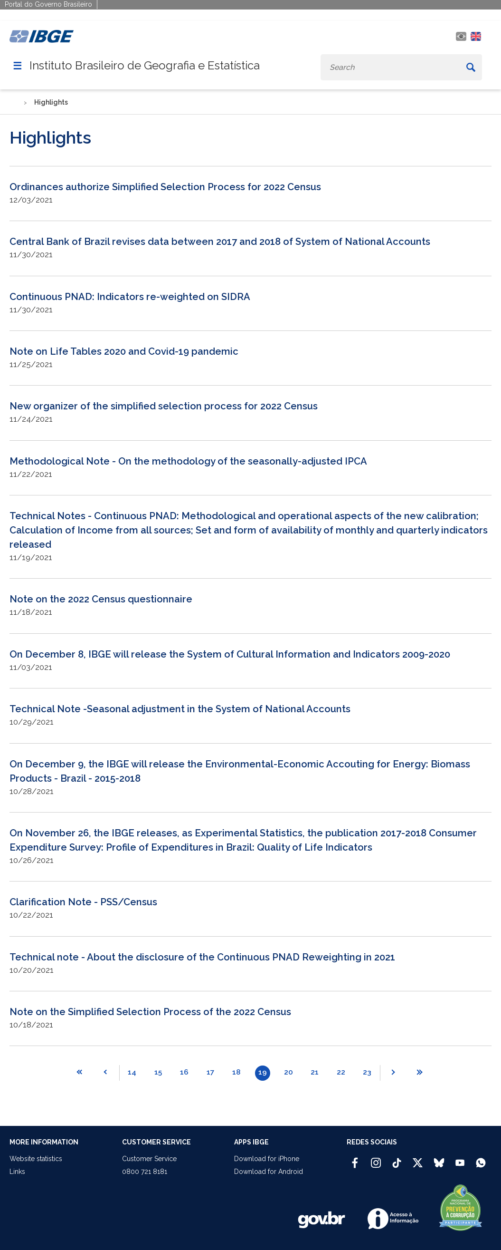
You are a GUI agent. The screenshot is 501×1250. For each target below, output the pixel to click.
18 (236, 1072)
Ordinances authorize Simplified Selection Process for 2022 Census (165, 187)
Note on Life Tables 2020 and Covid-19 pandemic (123, 351)
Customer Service (149, 1159)
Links (17, 1171)
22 (341, 1072)
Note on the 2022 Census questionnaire (100, 599)
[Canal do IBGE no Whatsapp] (481, 1159)
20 (288, 1072)
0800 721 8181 (144, 1171)
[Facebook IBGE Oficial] (355, 1159)
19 (262, 1072)
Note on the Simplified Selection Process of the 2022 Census (150, 1011)
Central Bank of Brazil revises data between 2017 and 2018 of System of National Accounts (219, 241)
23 (367, 1072)
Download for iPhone (266, 1159)
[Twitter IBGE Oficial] (418, 1162)
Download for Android (268, 1171)
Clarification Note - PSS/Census (83, 902)
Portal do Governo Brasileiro (48, 4)
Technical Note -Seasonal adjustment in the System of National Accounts (179, 709)
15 (158, 1072)
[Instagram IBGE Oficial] (376, 1159)
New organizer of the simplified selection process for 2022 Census (163, 406)
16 (184, 1072)
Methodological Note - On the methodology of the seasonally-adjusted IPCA (188, 461)
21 (315, 1072)
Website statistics (35, 1159)
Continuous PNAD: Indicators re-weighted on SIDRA (129, 296)
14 (132, 1072)
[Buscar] (470, 67)
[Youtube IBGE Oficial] (460, 1159)
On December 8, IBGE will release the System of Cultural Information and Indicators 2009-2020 (229, 654)
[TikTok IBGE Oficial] (396, 1159)
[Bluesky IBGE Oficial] (439, 1159)
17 (210, 1072)
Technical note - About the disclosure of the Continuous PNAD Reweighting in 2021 (202, 957)
